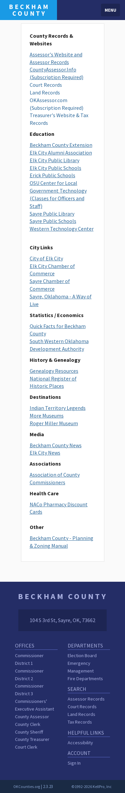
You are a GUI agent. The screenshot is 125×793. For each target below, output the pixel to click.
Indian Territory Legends (58, 408)
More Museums (47, 415)
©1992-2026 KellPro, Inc (91, 786)
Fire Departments (85, 679)
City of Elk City (46, 258)
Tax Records (80, 722)
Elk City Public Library (54, 160)
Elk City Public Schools (55, 168)
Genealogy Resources (54, 370)
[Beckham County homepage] (28, 9)
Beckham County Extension (61, 145)
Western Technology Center (62, 228)
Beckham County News (56, 445)
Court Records (46, 84)
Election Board (82, 655)
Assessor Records (86, 699)
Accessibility (80, 743)
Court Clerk (26, 747)
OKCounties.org (26, 786)
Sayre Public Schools (53, 221)
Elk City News (45, 452)
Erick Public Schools (52, 175)
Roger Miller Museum (54, 423)
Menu (110, 10)
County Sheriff (29, 732)
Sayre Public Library (52, 213)
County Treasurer (32, 739)
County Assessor (32, 717)
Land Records (45, 92)
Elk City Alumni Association (61, 152)
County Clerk (27, 724)
